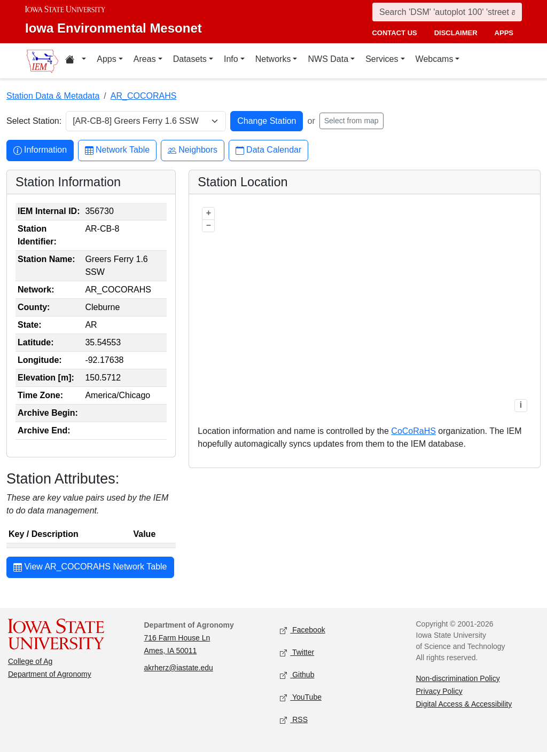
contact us (394, 33)
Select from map (351, 120)
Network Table (117, 150)
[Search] (447, 12)
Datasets (190, 59)
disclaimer (456, 33)
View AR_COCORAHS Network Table (90, 567)
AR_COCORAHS (144, 95)
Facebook (302, 630)
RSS (294, 720)
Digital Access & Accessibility (464, 704)
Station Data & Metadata (52, 95)
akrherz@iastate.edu (178, 667)
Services (381, 59)
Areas (145, 59)
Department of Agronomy (49, 674)
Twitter (297, 653)
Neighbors (192, 150)
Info (231, 59)
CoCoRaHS (413, 431)
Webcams (435, 59)
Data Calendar (268, 150)
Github (297, 675)
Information (40, 150)
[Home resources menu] (75, 61)
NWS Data (328, 59)
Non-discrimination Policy (458, 678)
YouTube (301, 697)
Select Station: (33, 120)
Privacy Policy (439, 691)
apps (504, 33)
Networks (273, 59)
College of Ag (30, 661)
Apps (106, 59)
